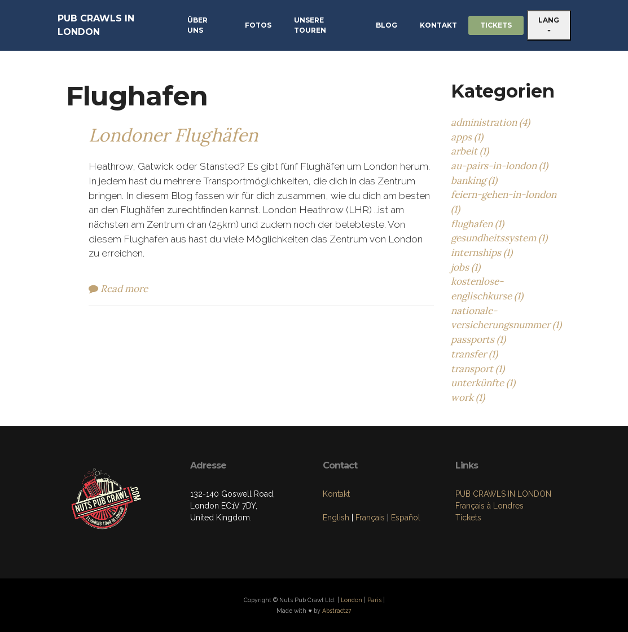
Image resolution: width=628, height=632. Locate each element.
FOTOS (258, 25)
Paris (374, 599)
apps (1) (467, 137)
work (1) (468, 397)
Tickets (468, 517)
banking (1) (474, 180)
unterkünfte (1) (483, 383)
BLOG (386, 25)
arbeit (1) (470, 151)
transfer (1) (474, 354)
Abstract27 (337, 610)
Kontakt (336, 493)
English (336, 517)
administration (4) (490, 122)
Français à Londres (489, 505)
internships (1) (481, 252)
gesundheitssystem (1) (499, 238)
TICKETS (496, 25)
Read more (118, 288)
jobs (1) (465, 267)
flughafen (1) (477, 224)
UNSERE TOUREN (310, 25)
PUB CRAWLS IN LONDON (96, 25)
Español (405, 517)
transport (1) (477, 369)
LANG (549, 20)
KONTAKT (438, 25)
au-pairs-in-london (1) (499, 166)
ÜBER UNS (197, 25)
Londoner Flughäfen (173, 135)
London (351, 599)
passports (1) (478, 339)
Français (370, 517)
